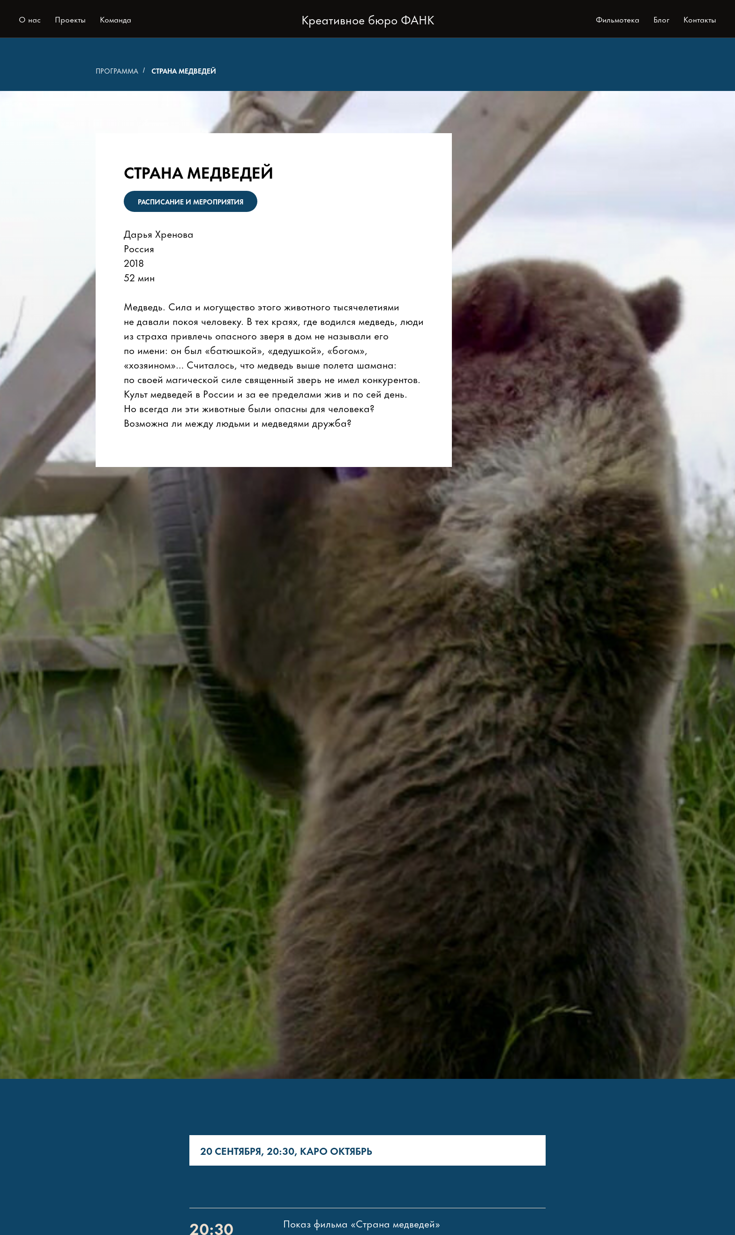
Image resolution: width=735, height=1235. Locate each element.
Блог (661, 19)
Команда (115, 19)
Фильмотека (617, 19)
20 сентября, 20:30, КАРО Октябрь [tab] (286, 1150)
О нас (30, 19)
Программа (117, 70)
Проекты (70, 19)
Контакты (699, 19)
